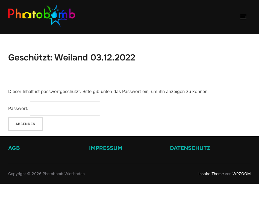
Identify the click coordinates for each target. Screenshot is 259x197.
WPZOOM (241, 173)
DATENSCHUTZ (190, 148)
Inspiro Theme (211, 173)
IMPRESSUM (105, 148)
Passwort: (54, 108)
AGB (14, 148)
